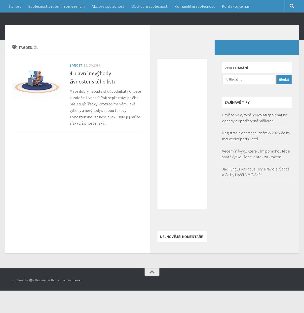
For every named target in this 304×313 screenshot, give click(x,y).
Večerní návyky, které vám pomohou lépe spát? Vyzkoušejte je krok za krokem (256, 161)
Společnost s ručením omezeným (56, 6)
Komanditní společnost (195, 6)
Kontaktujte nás (236, 6)
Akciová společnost (108, 6)
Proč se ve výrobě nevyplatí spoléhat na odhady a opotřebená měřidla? (254, 125)
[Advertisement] (182, 141)
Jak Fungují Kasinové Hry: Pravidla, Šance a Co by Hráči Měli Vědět (256, 179)
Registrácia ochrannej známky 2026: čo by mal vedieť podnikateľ (256, 143)
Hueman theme (70, 288)
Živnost (14, 6)
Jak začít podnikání (55, 29)
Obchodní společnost (149, 6)
